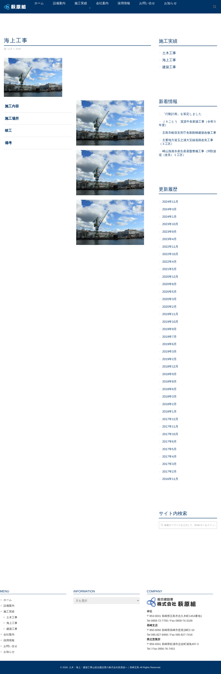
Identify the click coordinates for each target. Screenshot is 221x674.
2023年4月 (169, 239)
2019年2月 (169, 359)
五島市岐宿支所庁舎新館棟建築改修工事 (189, 132)
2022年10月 (170, 254)
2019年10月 (170, 321)
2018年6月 (169, 389)
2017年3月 (169, 464)
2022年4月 (169, 261)
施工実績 (8, 611)
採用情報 (8, 640)
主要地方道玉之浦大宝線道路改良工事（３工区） (186, 142)
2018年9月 (169, 374)
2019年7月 (169, 336)
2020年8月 (169, 284)
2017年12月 (170, 419)
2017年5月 (169, 449)
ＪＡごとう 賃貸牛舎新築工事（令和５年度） (187, 123)
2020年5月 (169, 291)
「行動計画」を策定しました (182, 114)
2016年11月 (170, 479)
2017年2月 (169, 471)
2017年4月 (169, 456)
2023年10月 (170, 224)
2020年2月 (169, 306)
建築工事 (169, 67)
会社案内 (8, 634)
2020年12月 (170, 276)
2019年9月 (169, 329)
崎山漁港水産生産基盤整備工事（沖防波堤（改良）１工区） (187, 153)
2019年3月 (169, 351)
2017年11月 (170, 426)
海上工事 (169, 60)
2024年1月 (169, 216)
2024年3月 (169, 209)
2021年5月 (169, 269)
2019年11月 (170, 314)
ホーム (7, 600)
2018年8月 (169, 381)
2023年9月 (169, 231)
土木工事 (169, 53)
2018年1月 (169, 411)
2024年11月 (170, 201)
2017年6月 (169, 441)
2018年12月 (170, 366)
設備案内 (8, 605)
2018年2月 (169, 404)
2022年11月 (170, 246)
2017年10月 (170, 434)
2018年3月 (169, 396)
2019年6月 (169, 344)
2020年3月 (169, 299)
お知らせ (9, 651)
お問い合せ (10, 646)
